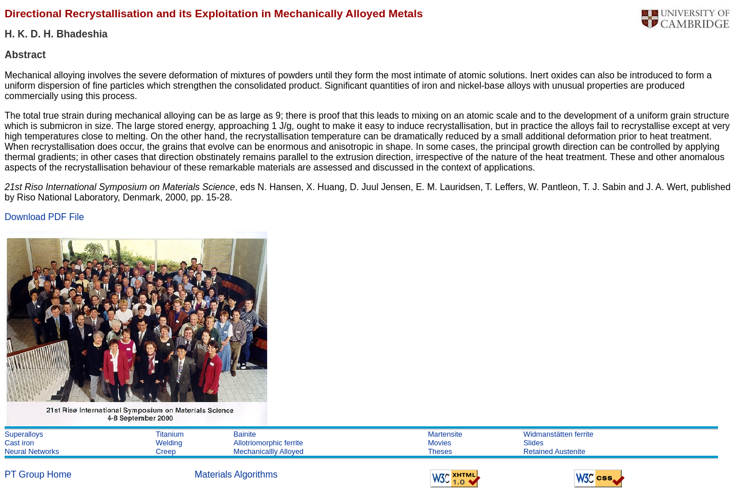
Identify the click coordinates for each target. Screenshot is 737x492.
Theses (440, 451)
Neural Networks (32, 451)
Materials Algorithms (236, 474)
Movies (439, 442)
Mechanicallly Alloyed (269, 451)
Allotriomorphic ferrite (268, 442)
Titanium (170, 434)
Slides (533, 442)
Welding (169, 442)
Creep (166, 451)
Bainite (245, 434)
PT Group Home (38, 474)
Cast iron (19, 442)
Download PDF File (44, 217)
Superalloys (24, 434)
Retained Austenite (554, 451)
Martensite (445, 434)
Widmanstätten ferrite (558, 434)
